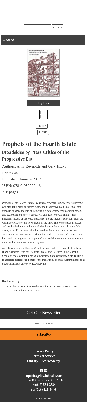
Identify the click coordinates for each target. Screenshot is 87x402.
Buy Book (43, 103)
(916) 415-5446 (46, 389)
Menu (20, 40)
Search (57, 27)
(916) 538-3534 (45, 384)
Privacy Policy (44, 351)
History (42, 126)
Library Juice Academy (43, 361)
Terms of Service (43, 356)
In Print (43, 132)
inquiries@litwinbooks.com (43, 376)
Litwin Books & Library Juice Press (43, 12)
